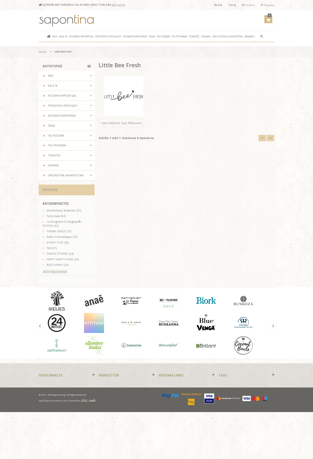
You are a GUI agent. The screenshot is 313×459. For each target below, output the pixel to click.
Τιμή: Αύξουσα (110, 123)
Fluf (49, 248)
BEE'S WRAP (55, 265)
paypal (170, 442)
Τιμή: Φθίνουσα (131, 123)
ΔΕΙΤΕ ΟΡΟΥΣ (118, 5)
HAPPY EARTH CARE (60, 259)
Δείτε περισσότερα (55, 271)
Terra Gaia (53, 216)
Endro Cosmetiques (59, 237)
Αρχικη (43, 51)
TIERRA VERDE (56, 231)
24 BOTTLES (55, 242)
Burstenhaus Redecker (61, 210)
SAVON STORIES (57, 253)
